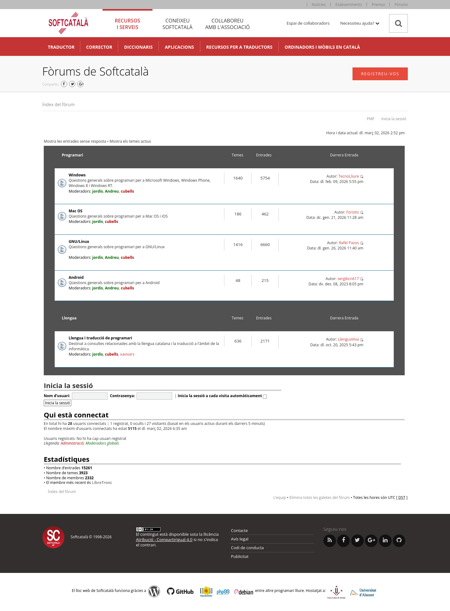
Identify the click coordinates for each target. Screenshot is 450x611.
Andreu (112, 191)
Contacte (239, 530)
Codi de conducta (247, 547)
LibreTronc (102, 482)
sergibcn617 (348, 278)
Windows (77, 175)
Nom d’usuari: (57, 395)
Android (76, 277)
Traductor (61, 47)
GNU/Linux (79, 241)
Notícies (319, 4)
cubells (127, 191)
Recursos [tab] (127, 24)
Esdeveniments (348, 4)
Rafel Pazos (349, 242)
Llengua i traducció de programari (100, 338)
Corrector (99, 47)
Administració (72, 443)
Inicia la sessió (393, 118)
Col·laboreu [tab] (227, 24)
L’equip (279, 497)
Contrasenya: (122, 395)
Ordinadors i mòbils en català (322, 47)
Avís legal (239, 539)
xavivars (127, 354)
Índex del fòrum (58, 104)
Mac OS (75, 211)
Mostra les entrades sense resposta (75, 141)
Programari (72, 155)
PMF (370, 118)
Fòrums (401, 4)
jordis (97, 191)
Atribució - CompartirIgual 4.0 (164, 539)
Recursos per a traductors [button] (239, 47)
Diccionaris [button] (138, 47)
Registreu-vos (380, 73)
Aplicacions (179, 47)
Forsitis (352, 212)
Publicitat (239, 556)
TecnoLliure (348, 176)
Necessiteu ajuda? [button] (359, 23)
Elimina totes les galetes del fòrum (319, 497)
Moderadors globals (102, 443)
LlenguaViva (348, 339)
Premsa (378, 4)
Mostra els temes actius (130, 141)
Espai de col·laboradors (308, 23)
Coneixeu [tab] (177, 24)
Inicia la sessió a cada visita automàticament (222, 395)
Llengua (69, 318)
